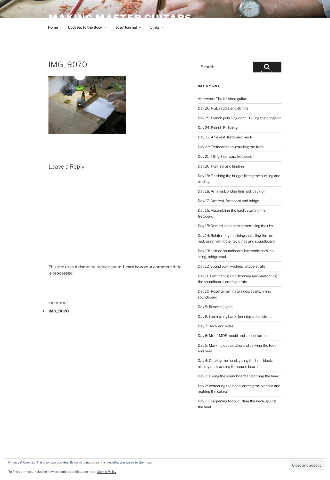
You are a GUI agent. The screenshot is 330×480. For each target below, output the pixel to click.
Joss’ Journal (129, 27)
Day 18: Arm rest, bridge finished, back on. (232, 191)
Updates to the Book (87, 27)
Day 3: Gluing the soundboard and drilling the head (238, 376)
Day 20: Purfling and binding (221, 166)
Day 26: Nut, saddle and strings (223, 108)
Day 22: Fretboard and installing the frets (230, 147)
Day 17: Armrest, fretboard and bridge (228, 200)
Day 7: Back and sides (216, 326)
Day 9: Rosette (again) (216, 306)
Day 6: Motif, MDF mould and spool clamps (232, 335)
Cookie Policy (106, 472)
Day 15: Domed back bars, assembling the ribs (235, 226)
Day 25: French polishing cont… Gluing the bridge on (240, 118)
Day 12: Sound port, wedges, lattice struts (231, 266)
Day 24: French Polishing (218, 127)
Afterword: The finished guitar (222, 98)
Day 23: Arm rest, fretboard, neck (225, 137)
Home (53, 27)
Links (157, 27)
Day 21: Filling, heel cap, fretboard (225, 156)
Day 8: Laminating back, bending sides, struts (234, 316)
